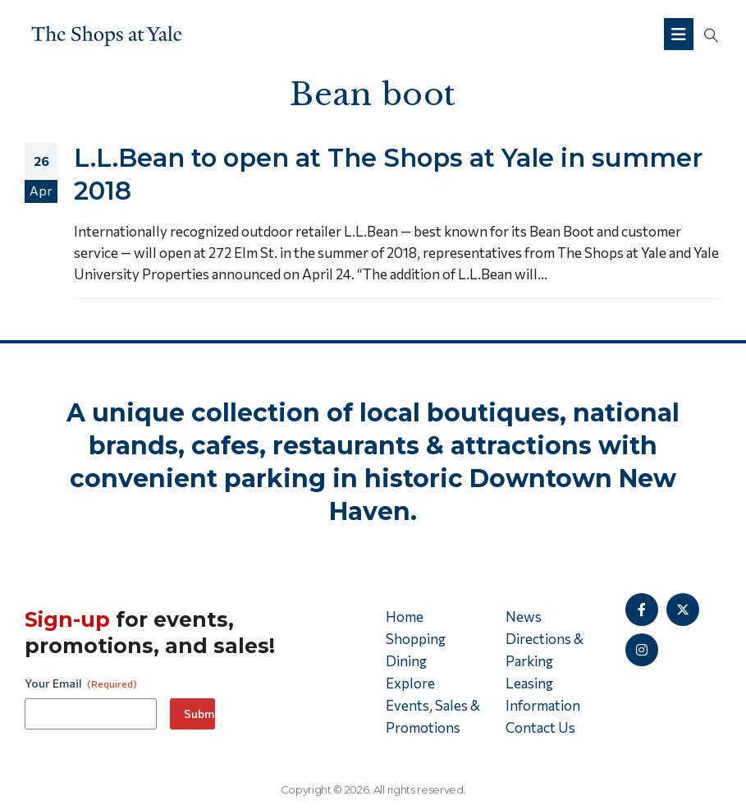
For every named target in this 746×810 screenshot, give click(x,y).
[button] (711, 34)
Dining (406, 661)
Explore (410, 683)
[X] (682, 609)
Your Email (81, 683)
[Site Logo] (107, 34)
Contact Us (540, 727)
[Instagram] (641, 649)
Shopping (416, 638)
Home (404, 616)
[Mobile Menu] (678, 34)
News (524, 616)
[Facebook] (641, 609)
